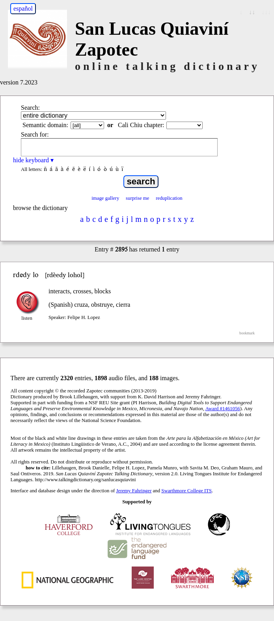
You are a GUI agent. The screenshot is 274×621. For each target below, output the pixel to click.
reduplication (169, 198)
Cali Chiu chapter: (141, 125)
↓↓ (252, 12)
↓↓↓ (266, 12)
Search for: (35, 134)
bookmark (247, 333)
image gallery (105, 198)
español (23, 8)
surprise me (137, 198)
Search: (30, 107)
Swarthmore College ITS (186, 490)
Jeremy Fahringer (134, 490)
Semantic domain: (45, 125)
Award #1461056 (222, 408)
